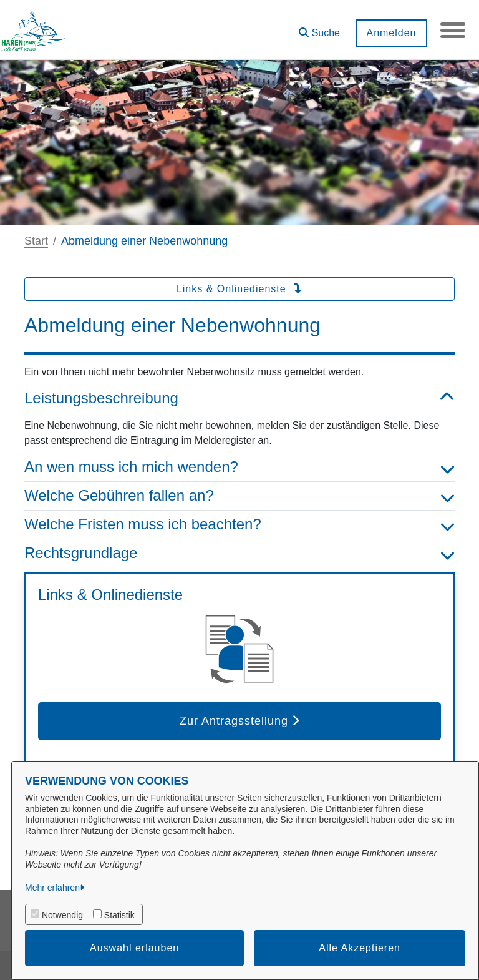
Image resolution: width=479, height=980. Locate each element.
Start (36, 241)
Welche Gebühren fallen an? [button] (239, 496)
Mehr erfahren (52, 888)
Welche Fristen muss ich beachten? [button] (239, 525)
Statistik (119, 915)
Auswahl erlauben (134, 948)
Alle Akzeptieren (359, 948)
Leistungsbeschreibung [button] (239, 399)
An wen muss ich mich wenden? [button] (239, 467)
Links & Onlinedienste (239, 288)
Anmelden (391, 32)
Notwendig (62, 915)
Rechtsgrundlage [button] (239, 553)
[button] (319, 28)
